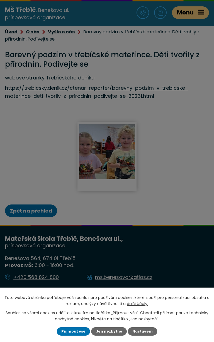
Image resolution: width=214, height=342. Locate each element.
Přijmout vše (73, 331)
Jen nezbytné (109, 331)
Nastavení (142, 331)
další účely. (137, 303)
